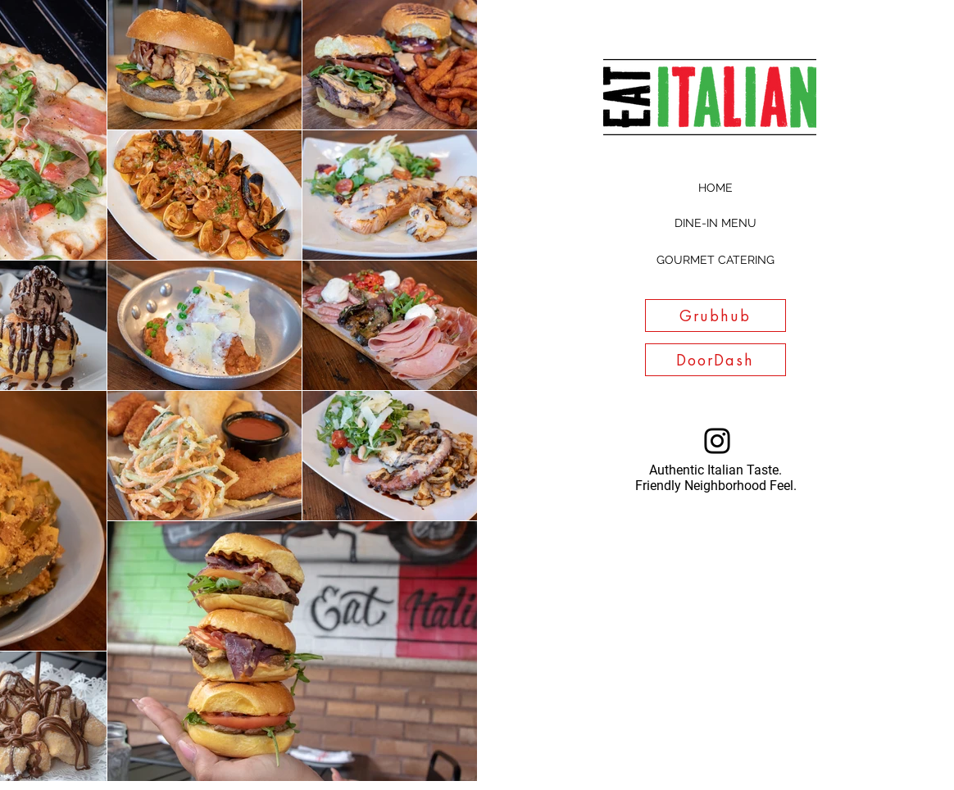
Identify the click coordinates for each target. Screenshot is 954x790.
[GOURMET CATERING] (715, 260)
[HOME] (715, 188)
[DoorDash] (715, 359)
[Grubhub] (715, 315)
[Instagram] (717, 441)
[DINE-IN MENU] (715, 223)
